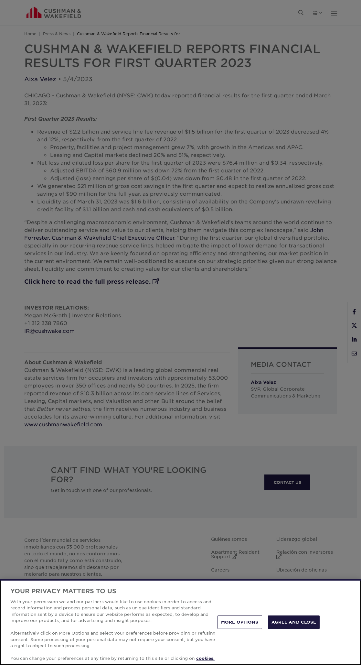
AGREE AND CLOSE (293, 622)
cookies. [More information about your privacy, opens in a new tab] (205, 658)
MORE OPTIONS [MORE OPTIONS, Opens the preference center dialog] (240, 622)
